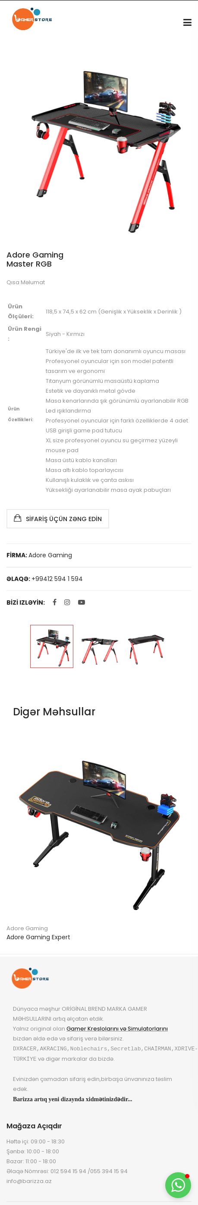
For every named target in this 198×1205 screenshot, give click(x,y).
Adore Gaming (50, 555)
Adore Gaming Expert (38, 937)
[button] (178, 1185)
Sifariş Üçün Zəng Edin (58, 518)
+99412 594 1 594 (57, 579)
